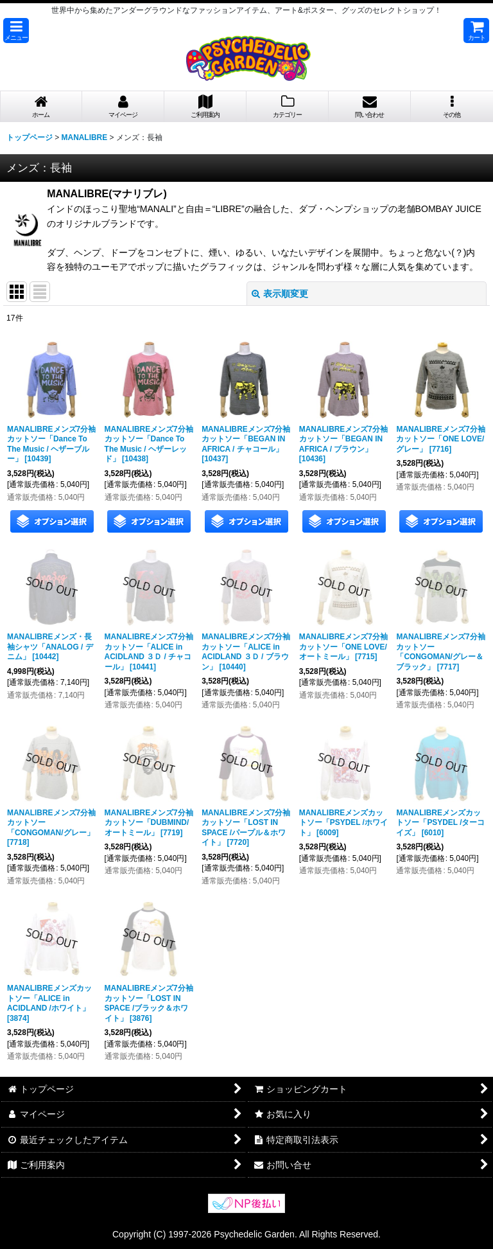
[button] (16, 30)
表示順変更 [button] (280, 293)
